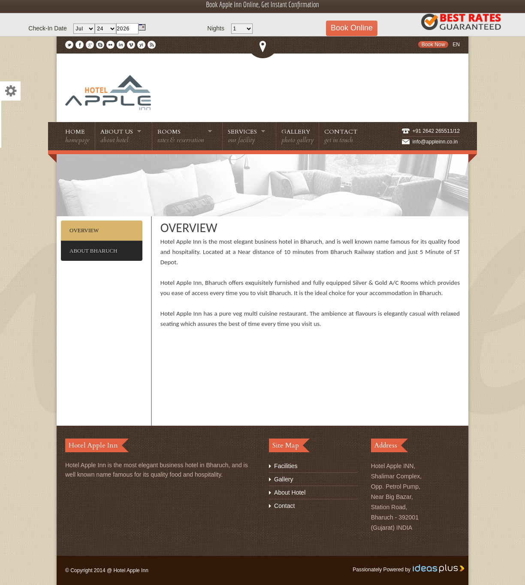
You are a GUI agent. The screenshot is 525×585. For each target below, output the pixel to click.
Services (247, 136)
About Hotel (289, 492)
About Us (121, 136)
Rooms (184, 136)
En (456, 45)
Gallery (297, 136)
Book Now (433, 45)
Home (77, 136)
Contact (340, 136)
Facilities (285, 466)
